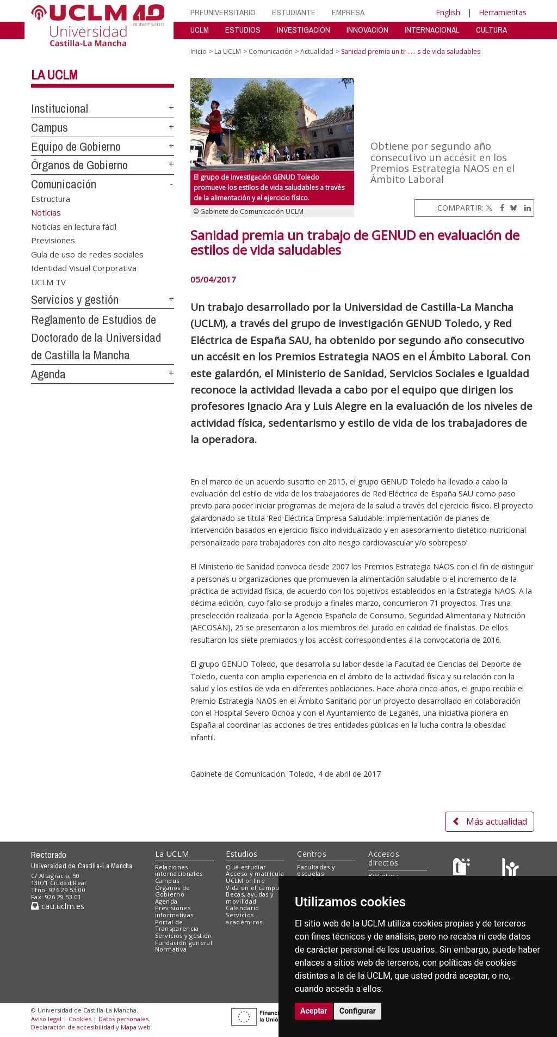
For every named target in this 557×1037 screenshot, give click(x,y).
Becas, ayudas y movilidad (250, 897)
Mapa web (136, 1027)
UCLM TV (48, 281)
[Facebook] (499, 208)
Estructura (50, 198)
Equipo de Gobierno (76, 146)
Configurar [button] (357, 1011)
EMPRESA (348, 12)
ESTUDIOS (243, 29)
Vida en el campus (254, 887)
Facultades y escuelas (316, 870)
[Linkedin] (525, 208)
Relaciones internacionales (179, 870)
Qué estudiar (246, 867)
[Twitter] (489, 208)
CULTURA (491, 29)
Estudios (241, 854)
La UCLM (54, 74)
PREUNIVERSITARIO (223, 12)
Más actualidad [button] (489, 821)
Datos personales (123, 1019)
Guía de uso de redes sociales (87, 253)
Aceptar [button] (313, 1011)
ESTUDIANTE (293, 12)
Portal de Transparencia (177, 925)
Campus (49, 127)
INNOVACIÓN (367, 29)
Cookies (80, 1019)
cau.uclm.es (57, 906)
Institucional (59, 108)
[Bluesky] (511, 208)
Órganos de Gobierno (79, 165)
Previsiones (53, 240)
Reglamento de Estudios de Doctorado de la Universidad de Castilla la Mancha (96, 337)
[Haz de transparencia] (463, 869)
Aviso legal (46, 1019)
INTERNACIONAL (432, 29)
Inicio (198, 51)
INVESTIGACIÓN (303, 29)
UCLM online (245, 880)
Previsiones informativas (174, 911)
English (448, 12)
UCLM (199, 29)
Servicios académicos (244, 918)
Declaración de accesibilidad (72, 1027)
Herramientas (503, 12)
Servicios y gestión (75, 299)
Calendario (242, 908)
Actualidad (316, 51)
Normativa (171, 949)
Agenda (48, 374)
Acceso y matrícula (255, 873)
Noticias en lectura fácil (73, 225)
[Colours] (510, 869)
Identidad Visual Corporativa (84, 267)
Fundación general (184, 942)
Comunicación (63, 184)
